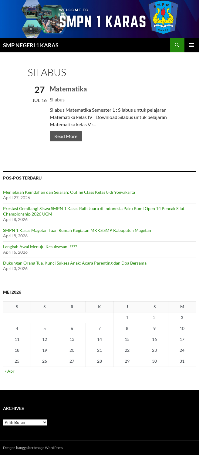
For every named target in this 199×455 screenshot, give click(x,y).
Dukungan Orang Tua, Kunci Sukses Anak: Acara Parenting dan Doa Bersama (75, 262)
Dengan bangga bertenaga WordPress (33, 447)
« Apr (10, 371)
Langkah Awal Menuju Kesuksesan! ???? (40, 246)
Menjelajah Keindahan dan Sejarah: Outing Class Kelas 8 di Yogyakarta (69, 192)
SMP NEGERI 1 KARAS (31, 45)
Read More (65, 136)
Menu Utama (191, 45)
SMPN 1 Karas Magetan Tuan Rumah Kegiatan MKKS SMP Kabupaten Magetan (77, 230)
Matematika (68, 89)
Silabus (57, 99)
